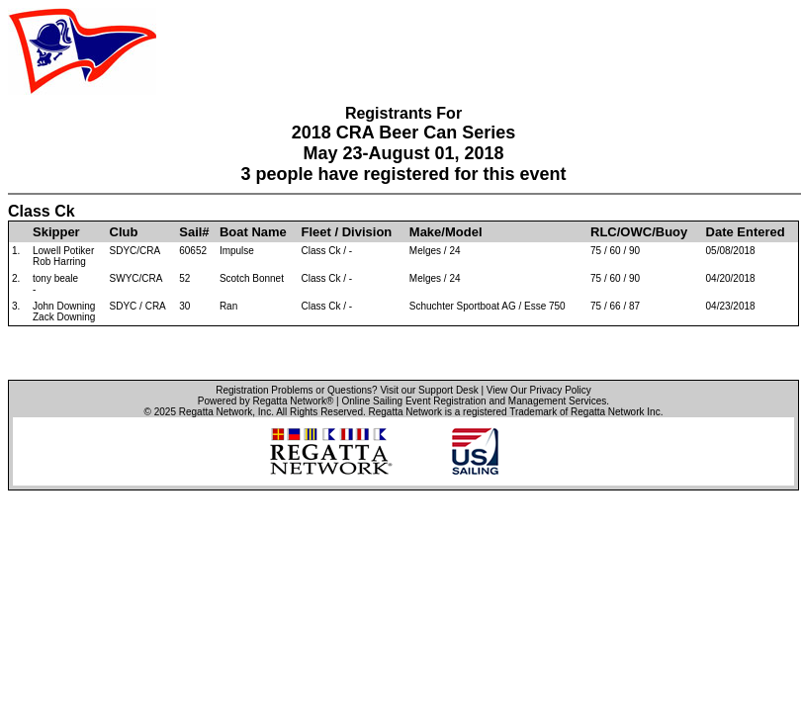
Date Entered (745, 231)
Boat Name (253, 231)
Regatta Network (215, 411)
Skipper (56, 231)
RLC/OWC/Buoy (638, 231)
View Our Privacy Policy (539, 390)
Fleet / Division (347, 231)
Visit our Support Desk (429, 390)
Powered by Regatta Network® (265, 401)
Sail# (194, 231)
